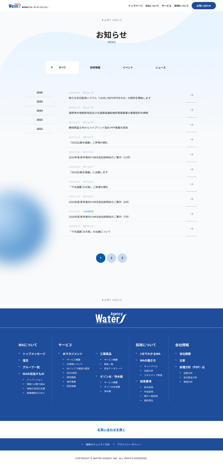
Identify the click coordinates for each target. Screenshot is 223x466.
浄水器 (107, 391)
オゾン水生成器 (112, 386)
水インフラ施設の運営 (78, 368)
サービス (65, 344)
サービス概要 (73, 359)
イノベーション (35, 379)
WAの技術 (72, 372)
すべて (62, 67)
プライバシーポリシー (129, 444)
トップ (105, 20)
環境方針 (188, 381)
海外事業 (71, 381)
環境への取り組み (36, 384)
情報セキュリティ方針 (98, 444)
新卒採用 (148, 387)
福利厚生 (148, 400)
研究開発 (71, 377)
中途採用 (148, 391)
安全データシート (113, 368)
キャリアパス (151, 366)
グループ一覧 (31, 367)
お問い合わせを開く (111, 429)
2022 (40, 128)
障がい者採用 (151, 396)
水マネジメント (72, 354)
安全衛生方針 (190, 377)
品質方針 (188, 373)
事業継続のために (36, 393)
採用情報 (95, 67)
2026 (40, 92)
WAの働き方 (148, 360)
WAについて (27, 344)
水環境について (75, 364)
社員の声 (148, 370)
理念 (25, 360)
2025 (40, 101)
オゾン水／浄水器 (111, 376)
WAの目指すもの (33, 374)
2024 (40, 110)
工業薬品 (105, 354)
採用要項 (145, 381)
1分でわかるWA (150, 354)
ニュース (160, 67)
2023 (40, 119)
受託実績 (71, 386)
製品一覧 (108, 364)
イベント (128, 67)
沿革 (182, 360)
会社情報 (182, 344)
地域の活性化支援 (36, 388)
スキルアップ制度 (153, 375)
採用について (146, 344)
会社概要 (185, 354)
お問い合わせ (204, 5)
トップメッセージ (34, 354)
